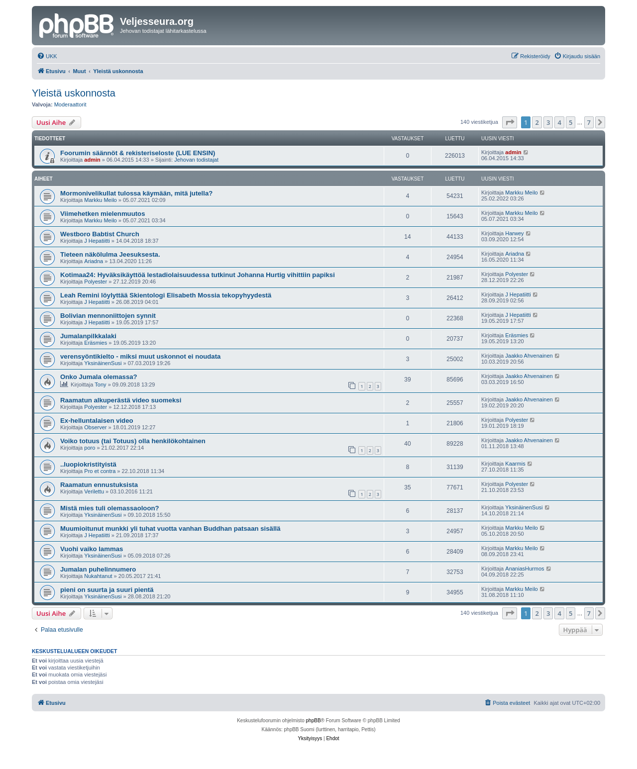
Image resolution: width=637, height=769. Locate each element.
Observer (95, 427)
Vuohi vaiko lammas (91, 549)
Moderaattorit (70, 104)
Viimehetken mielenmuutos (102, 213)
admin (92, 160)
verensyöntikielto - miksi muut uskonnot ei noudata (140, 356)
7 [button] (589, 122)
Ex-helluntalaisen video (96, 420)
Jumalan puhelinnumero (98, 569)
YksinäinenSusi (102, 363)
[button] (509, 122)
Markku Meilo (100, 200)
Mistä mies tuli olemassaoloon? (109, 508)
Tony (100, 384)
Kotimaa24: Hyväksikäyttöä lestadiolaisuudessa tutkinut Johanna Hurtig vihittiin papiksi (197, 275)
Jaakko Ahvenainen (528, 356)
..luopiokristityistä (88, 464)
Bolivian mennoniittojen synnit (108, 315)
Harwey (514, 233)
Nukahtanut (98, 576)
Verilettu (94, 491)
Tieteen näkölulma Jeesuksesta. (110, 254)
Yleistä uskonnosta (73, 93)
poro (89, 448)
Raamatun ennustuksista (99, 484)
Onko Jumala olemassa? (98, 377)
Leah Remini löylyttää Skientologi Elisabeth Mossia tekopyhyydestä (165, 295)
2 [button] (536, 122)
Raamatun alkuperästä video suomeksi (120, 400)
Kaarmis (515, 464)
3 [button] (548, 122)
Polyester (95, 282)
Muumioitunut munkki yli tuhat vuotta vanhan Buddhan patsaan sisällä (170, 528)
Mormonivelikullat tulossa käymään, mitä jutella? (136, 193)
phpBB (313, 720)
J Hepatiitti (96, 241)
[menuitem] (47, 56)
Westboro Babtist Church (99, 234)
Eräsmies (95, 343)
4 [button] (559, 122)
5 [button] (570, 122)
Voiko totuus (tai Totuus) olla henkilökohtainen (133, 441)
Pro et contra (99, 471)
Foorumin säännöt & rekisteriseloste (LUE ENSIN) (137, 153)
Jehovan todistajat (196, 160)
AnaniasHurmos (524, 569)
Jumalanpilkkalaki (88, 336)
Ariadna (93, 261)
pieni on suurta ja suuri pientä (107, 589)
